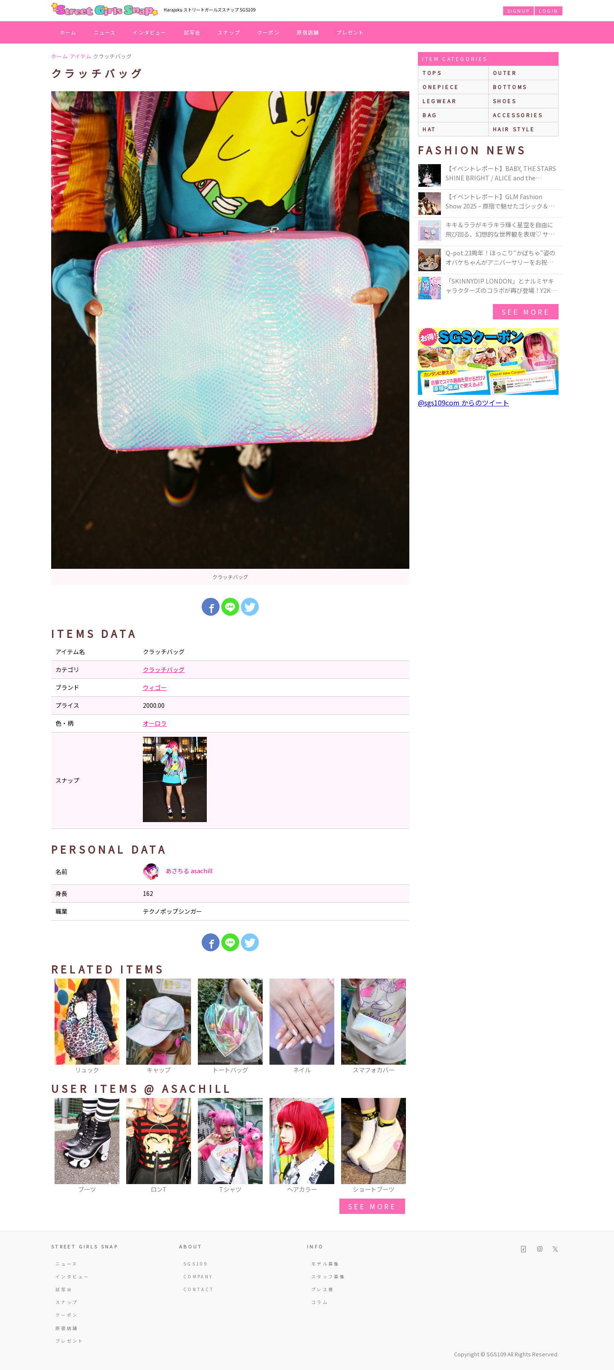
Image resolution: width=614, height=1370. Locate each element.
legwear (440, 100)
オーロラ (155, 723)
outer (505, 72)
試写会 (192, 32)
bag (430, 115)
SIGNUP (518, 10)
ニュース (105, 32)
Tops (432, 72)
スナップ (228, 32)
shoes (505, 100)
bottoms (510, 86)
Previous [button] (61, 1026)
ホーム (68, 32)
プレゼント (350, 32)
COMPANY (198, 1276)
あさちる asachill (177, 871)
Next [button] (398, 1026)
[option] (230, 338)
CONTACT (198, 1289)
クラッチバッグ (164, 669)
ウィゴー (155, 687)
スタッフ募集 (328, 1276)
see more (372, 1206)
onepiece (441, 86)
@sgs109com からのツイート (463, 402)
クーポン (268, 32)
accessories (518, 115)
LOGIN (548, 10)
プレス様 (322, 1289)
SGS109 (195, 1263)
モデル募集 (325, 1263)
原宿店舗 (308, 32)
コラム (319, 1302)
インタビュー (149, 32)
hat (429, 129)
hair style (514, 129)
